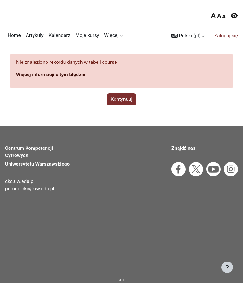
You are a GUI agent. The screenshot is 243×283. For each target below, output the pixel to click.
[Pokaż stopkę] (227, 267)
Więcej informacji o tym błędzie (50, 74)
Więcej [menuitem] (111, 35)
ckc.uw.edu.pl (19, 181)
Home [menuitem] (14, 35)
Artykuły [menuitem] (35, 35)
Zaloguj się (226, 36)
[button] (188, 36)
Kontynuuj (122, 99)
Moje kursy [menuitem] (87, 35)
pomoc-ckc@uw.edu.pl (29, 188)
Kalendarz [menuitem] (60, 35)
